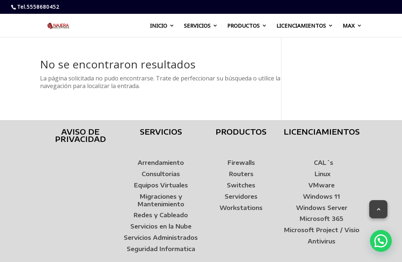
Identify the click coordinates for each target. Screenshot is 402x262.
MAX (349, 26)
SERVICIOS (197, 26)
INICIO (158, 26)
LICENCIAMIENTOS (301, 26)
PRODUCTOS (243, 26)
